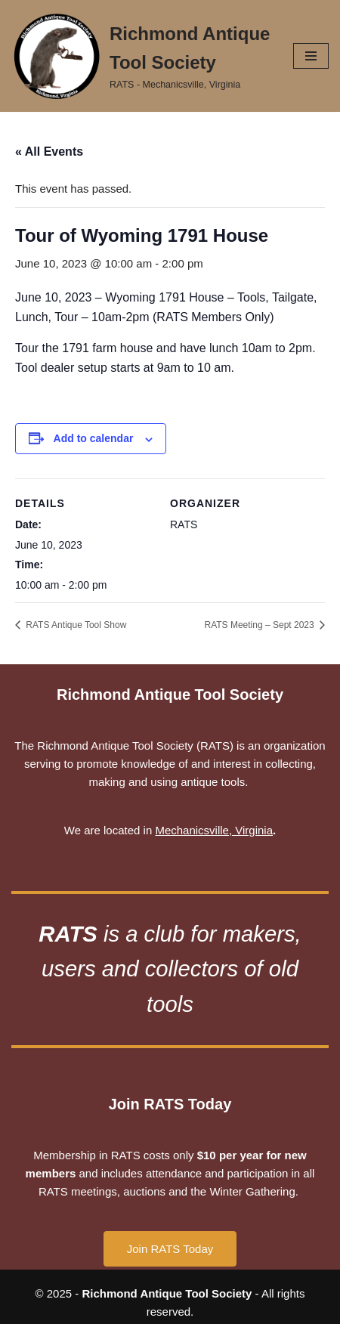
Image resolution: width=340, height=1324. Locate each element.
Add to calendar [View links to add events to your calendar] (94, 438)
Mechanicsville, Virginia (214, 830)
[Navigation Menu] (311, 56)
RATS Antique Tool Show (74, 625)
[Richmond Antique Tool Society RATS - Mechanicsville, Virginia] (140, 56)
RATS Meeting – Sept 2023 (260, 625)
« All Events (49, 151)
